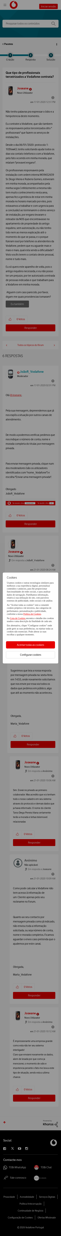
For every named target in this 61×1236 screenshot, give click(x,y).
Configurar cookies (30, 654)
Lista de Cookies (18, 618)
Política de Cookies (32, 614)
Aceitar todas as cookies (30, 645)
